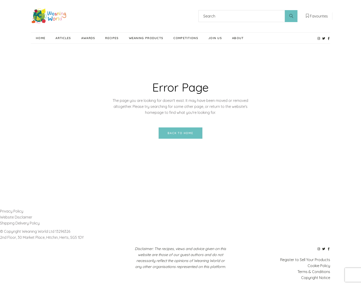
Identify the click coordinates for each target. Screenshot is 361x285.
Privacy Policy (11, 211)
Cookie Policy (319, 265)
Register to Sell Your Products (305, 259)
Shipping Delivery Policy (20, 223)
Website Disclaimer (16, 217)
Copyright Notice (315, 277)
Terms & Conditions (313, 271)
